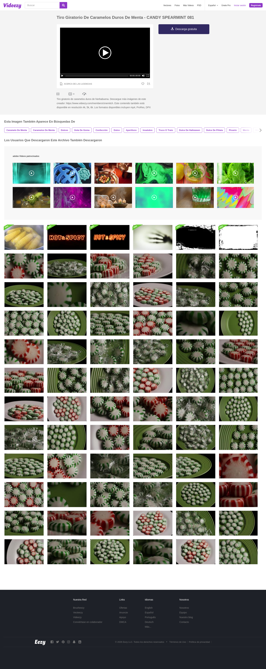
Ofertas (123, 611)
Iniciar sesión (240, 5)
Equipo (183, 616)
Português (150, 621)
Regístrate (256, 5)
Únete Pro (226, 5)
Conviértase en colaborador (87, 626)
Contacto (184, 626)
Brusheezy (78, 611)
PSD (199, 5)
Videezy (77, 621)
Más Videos (188, 5)
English (149, 611)
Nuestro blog (186, 621)
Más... (148, 630)
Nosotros (184, 611)
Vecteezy (78, 616)
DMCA (122, 626)
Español (149, 616)
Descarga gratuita (186, 29)
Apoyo (122, 621)
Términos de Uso (177, 646)
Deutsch (149, 626)
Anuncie (123, 616)
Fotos (177, 5)
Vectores (167, 5)
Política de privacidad (199, 646)
